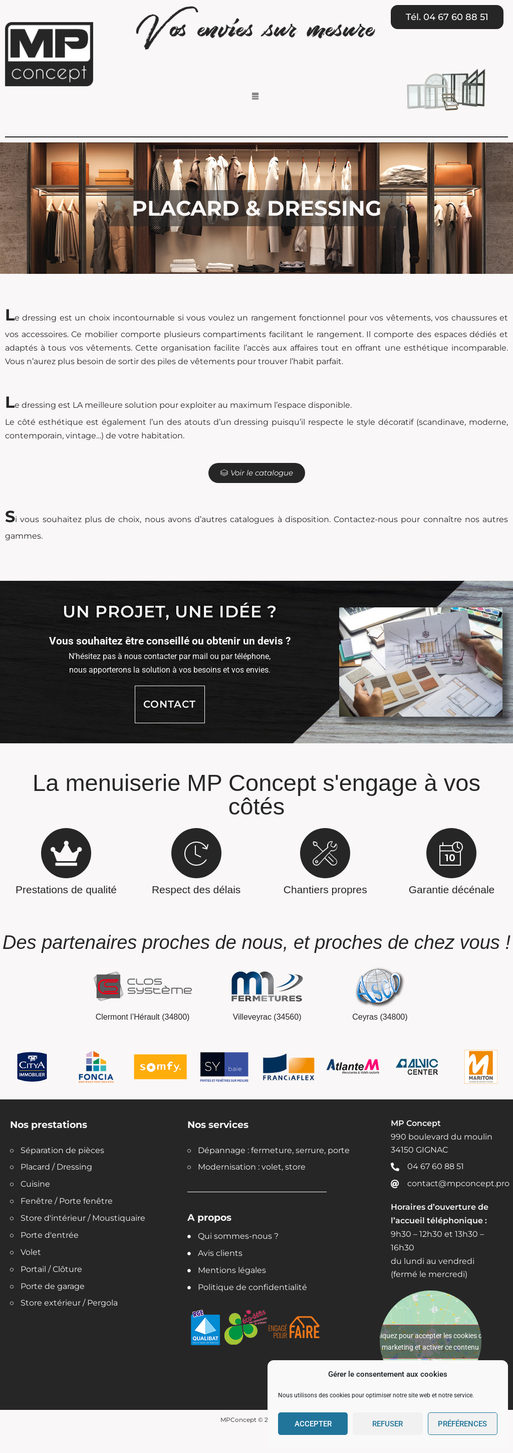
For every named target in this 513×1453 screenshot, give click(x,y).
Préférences (462, 1423)
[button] (255, 96)
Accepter (313, 1423)
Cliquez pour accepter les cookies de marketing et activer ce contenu (430, 1341)
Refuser (387, 1423)
